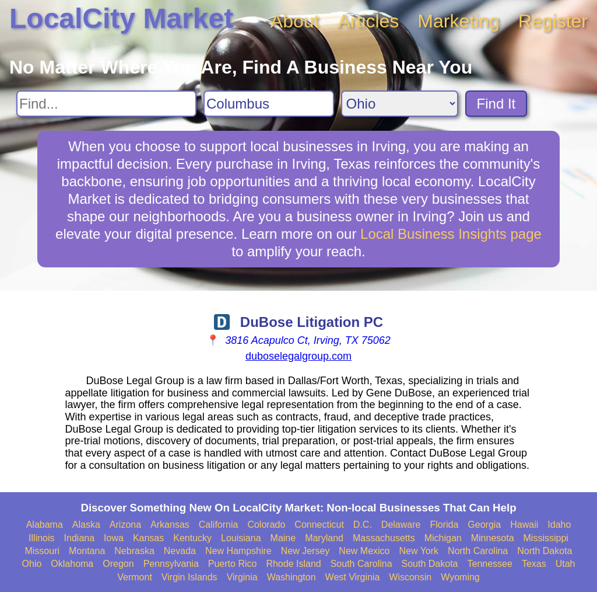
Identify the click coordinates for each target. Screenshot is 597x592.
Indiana (79, 538)
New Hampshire (238, 551)
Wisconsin (410, 577)
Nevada (180, 551)
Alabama (44, 525)
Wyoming (460, 577)
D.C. (362, 525)
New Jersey (305, 551)
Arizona (125, 525)
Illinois (41, 538)
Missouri (41, 551)
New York (418, 551)
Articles (368, 21)
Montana (87, 551)
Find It (496, 104)
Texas (534, 564)
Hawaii (524, 525)
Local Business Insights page (451, 234)
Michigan (443, 538)
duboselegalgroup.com (298, 356)
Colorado (266, 525)
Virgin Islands (189, 577)
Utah (565, 564)
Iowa (114, 538)
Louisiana (241, 538)
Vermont (134, 577)
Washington (291, 577)
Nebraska (134, 551)
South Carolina (361, 564)
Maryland (324, 538)
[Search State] (399, 103)
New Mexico (364, 551)
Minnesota (492, 538)
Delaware (401, 525)
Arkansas (169, 525)
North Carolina (478, 551)
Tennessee (489, 564)
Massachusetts (384, 538)
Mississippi (546, 538)
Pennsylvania (171, 564)
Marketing (458, 21)
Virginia (242, 577)
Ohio (32, 564)
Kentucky (192, 538)
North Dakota (544, 551)
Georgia (484, 525)
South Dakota (430, 564)
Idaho (559, 525)
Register (553, 21)
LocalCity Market (121, 18)
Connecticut (319, 525)
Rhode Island (293, 564)
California (218, 525)
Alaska (86, 525)
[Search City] (268, 103)
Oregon (118, 564)
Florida (444, 525)
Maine (283, 538)
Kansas (148, 538)
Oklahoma (72, 564)
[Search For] (106, 103)
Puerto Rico (232, 564)
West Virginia (352, 577)
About (295, 21)
